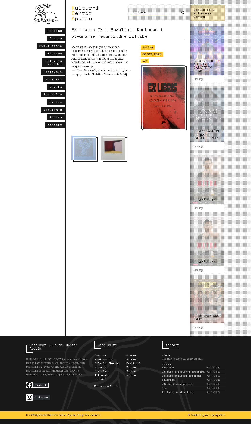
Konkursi (101, 367)
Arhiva (131, 375)
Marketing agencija (203, 415)
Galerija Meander (107, 363)
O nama (131, 355)
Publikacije (103, 359)
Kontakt (100, 379)
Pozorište (102, 371)
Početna (100, 355)
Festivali (133, 363)
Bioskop (131, 359)
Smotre (131, 371)
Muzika (131, 367)
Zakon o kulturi (106, 386)
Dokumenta (102, 375)
